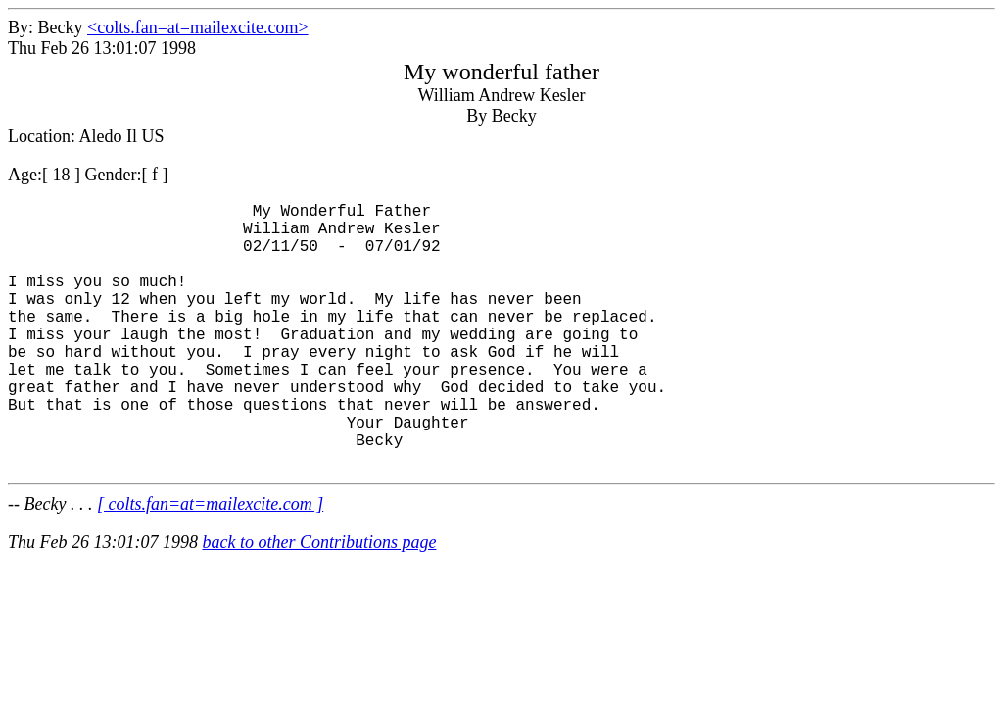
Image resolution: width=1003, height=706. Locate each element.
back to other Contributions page (319, 601)
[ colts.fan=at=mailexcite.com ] (210, 563)
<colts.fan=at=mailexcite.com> (198, 27)
